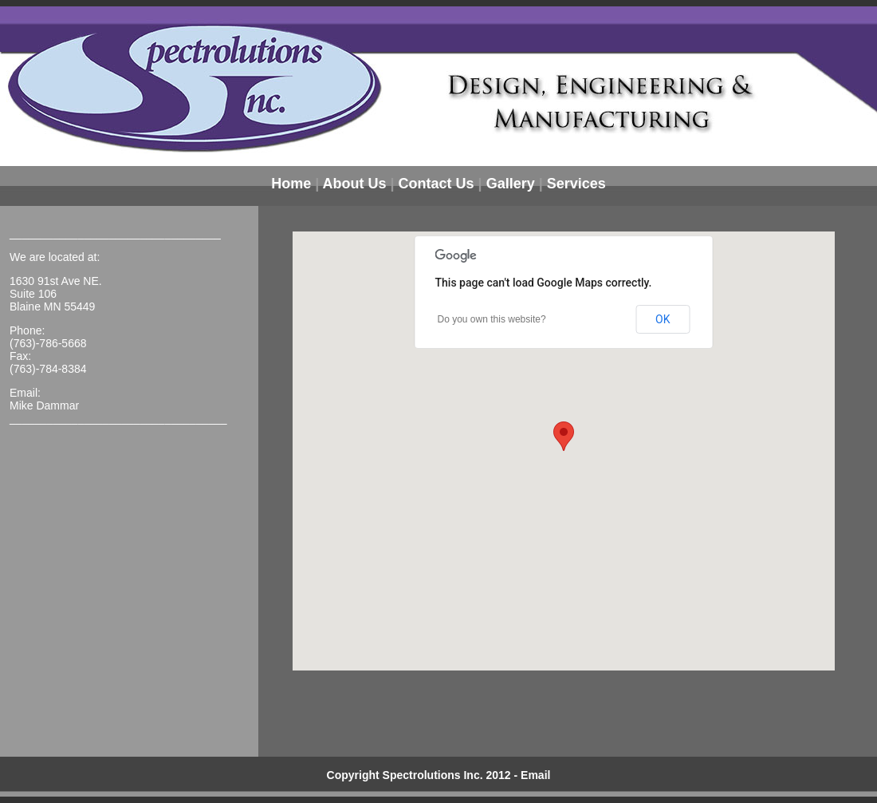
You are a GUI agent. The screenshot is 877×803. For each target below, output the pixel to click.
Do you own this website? (492, 319)
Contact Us (436, 184)
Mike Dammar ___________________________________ (118, 412)
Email (535, 775)
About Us (355, 184)
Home (291, 184)
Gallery (510, 184)
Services (576, 184)
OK (662, 319)
